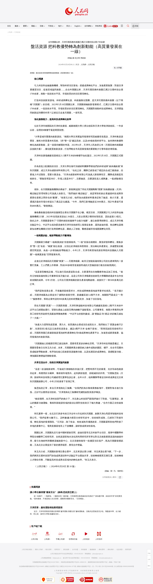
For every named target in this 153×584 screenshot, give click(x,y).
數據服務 (93, 549)
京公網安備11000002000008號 (124, 566)
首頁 (9, 26)
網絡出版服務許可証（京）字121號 (89, 566)
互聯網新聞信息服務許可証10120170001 (46, 562)
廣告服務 (66, 549)
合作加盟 (75, 549)
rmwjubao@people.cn (105, 558)
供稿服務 (84, 549)
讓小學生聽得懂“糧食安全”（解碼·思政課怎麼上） (54, 492)
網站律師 (111, 549)
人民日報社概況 (27, 549)
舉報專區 (98, 26)
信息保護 (119, 549)
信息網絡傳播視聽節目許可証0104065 (31, 566)
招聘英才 (57, 549)
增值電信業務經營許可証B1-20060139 (73, 562)
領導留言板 (73, 535)
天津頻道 (17, 32)
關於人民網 (39, 549)
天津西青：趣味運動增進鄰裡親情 (46, 507)
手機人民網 (60, 535)
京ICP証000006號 (107, 566)
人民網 (9, 32)
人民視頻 (86, 535)
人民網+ (47, 535)
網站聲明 (102, 549)
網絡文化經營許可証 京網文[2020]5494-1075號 (60, 566)
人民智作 (99, 535)
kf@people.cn (57, 558)
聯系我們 (128, 549)
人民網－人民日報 (88, 64)
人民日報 (34, 535)
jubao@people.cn (97, 554)
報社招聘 (48, 549)
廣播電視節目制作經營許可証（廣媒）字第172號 (104, 562)
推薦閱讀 (35, 487)
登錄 (136, 26)
